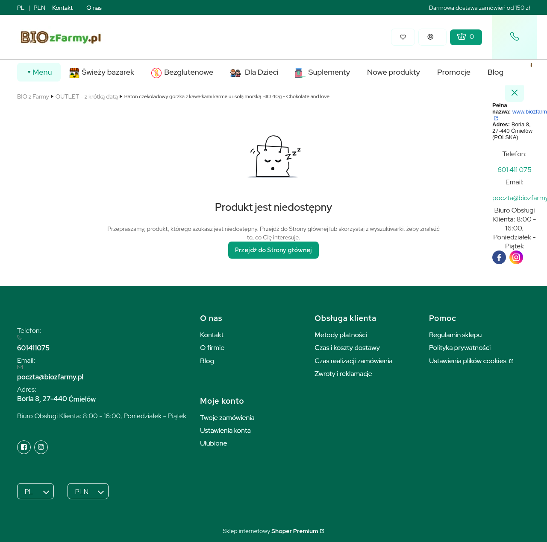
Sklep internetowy (270, 531)
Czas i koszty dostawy (347, 347)
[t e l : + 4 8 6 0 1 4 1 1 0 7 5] (514, 169)
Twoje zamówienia (227, 417)
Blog (207, 360)
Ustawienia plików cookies (468, 360)
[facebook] (499, 257)
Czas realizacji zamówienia (353, 360)
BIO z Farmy (33, 96)
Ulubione (213, 443)
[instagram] (516, 257)
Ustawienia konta (225, 430)
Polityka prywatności (460, 347)
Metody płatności (341, 334)
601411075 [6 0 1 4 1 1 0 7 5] (33, 348)
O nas (94, 8)
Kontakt (62, 8)
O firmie (212, 347)
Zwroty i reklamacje (343, 373)
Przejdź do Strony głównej (273, 250)
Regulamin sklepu (455, 334)
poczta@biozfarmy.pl (50, 377)
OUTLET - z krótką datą (87, 96)
